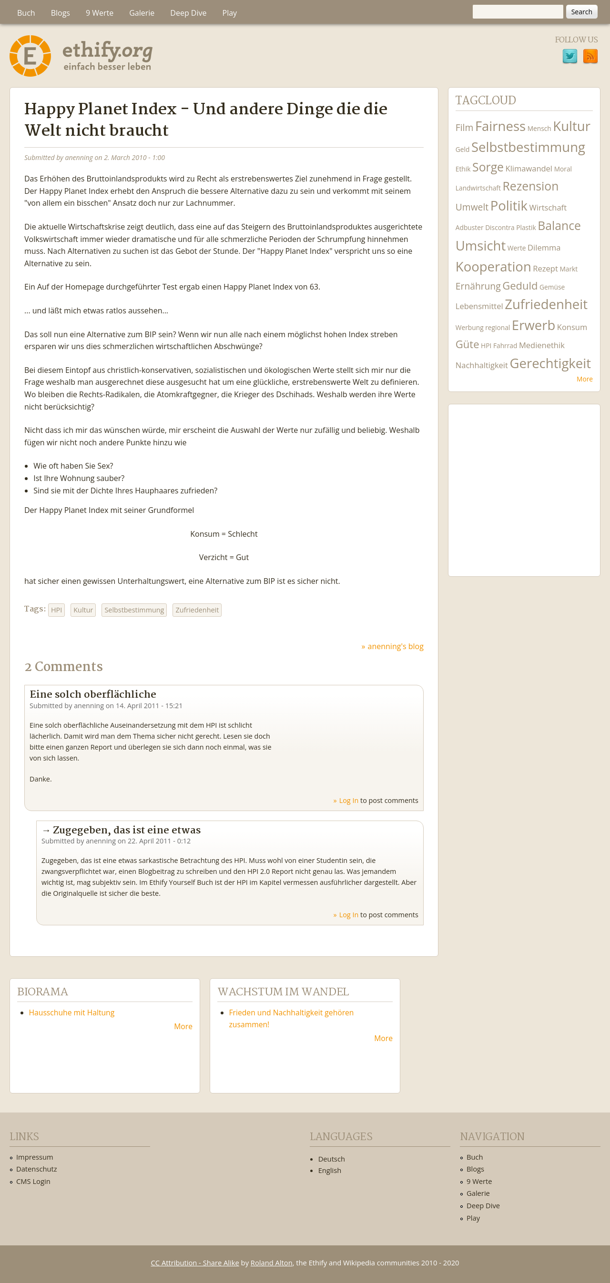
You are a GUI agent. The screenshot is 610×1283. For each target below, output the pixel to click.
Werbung (470, 327)
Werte (517, 247)
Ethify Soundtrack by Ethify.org (524, 482)
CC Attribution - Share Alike (195, 1262)
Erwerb (533, 325)
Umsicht (481, 245)
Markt (568, 268)
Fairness (500, 126)
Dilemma (544, 247)
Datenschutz (36, 1168)
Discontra (499, 227)
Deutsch (331, 1158)
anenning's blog (396, 646)
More (585, 378)
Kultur (83, 609)
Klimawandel (529, 168)
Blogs (60, 13)
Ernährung (478, 286)
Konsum (572, 326)
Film (464, 127)
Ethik (463, 168)
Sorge (488, 167)
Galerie (141, 13)
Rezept (545, 268)
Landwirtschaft (478, 187)
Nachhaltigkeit (482, 365)
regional (497, 327)
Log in (349, 800)
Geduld (520, 285)
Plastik (526, 227)
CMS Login (33, 1181)
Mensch (539, 128)
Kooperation (493, 266)
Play (230, 13)
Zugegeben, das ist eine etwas (127, 830)
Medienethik (542, 345)
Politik (509, 205)
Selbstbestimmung (134, 609)
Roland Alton (272, 1262)
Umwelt (472, 206)
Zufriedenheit (197, 609)
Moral (563, 168)
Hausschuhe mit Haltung (72, 1012)
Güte (467, 344)
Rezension (530, 186)
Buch (26, 13)
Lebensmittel (479, 306)
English (330, 1170)
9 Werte (99, 13)
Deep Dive (188, 13)
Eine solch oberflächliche (93, 695)
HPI (56, 609)
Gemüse (552, 286)
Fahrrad (505, 345)
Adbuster (470, 227)
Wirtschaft (548, 207)
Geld (463, 149)
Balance (559, 225)
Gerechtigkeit (550, 363)
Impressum (34, 1157)
